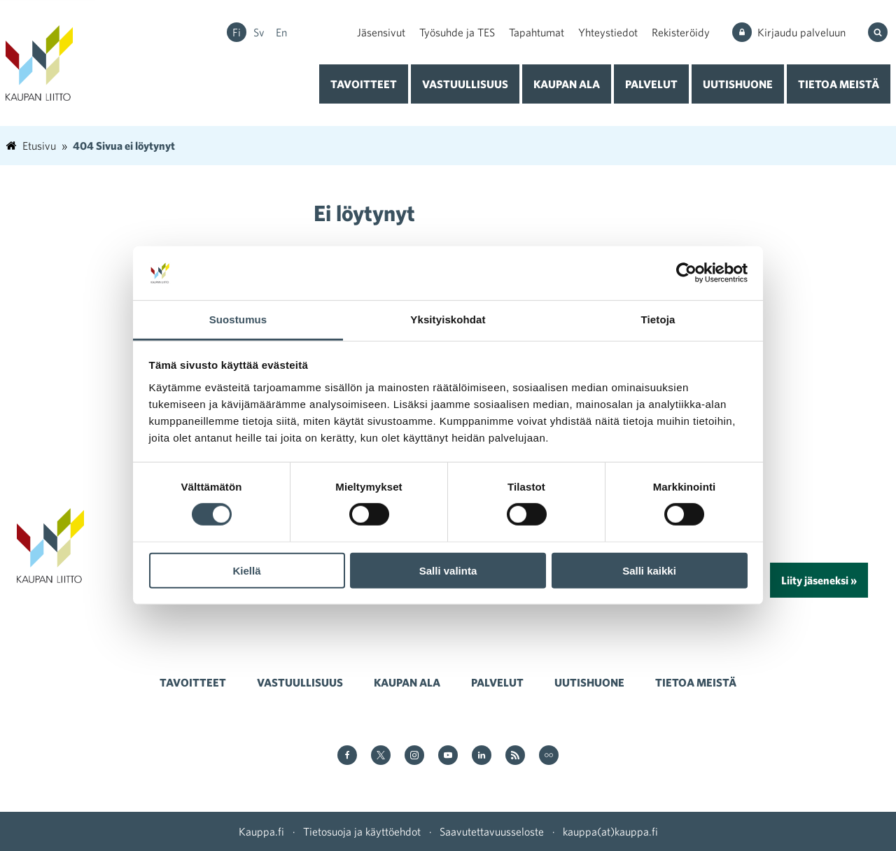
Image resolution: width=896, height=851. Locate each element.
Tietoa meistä (838, 84)
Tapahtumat (536, 32)
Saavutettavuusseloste (492, 831)
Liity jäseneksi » (819, 580)
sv (259, 32)
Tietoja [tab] (658, 319)
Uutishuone (738, 84)
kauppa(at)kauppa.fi (610, 831)
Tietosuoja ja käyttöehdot (362, 831)
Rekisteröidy (681, 32)
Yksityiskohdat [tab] (447, 319)
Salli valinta (448, 570)
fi (236, 32)
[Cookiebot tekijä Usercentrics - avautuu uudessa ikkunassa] (686, 272)
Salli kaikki (649, 570)
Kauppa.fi (261, 831)
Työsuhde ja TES (457, 32)
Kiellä (246, 570)
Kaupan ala (566, 84)
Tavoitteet (363, 84)
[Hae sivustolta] (879, 32)
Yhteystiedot (608, 32)
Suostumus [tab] (238, 319)
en (281, 32)
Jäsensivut (381, 32)
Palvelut (651, 84)
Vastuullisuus (465, 84)
